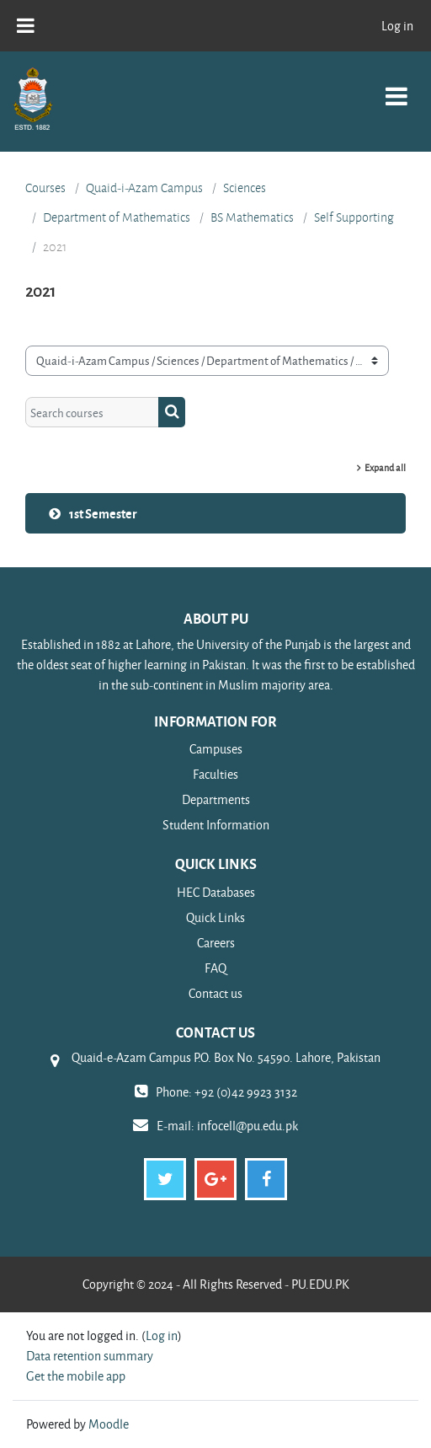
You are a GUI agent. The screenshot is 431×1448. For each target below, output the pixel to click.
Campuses (215, 749)
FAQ (215, 968)
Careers (216, 943)
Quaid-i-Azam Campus (144, 188)
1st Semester (103, 513)
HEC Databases (216, 892)
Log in (397, 26)
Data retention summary (89, 1356)
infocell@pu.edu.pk (247, 1125)
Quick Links (215, 917)
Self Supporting (354, 217)
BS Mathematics (252, 217)
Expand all (385, 467)
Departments (216, 799)
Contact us (215, 993)
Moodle (108, 1424)
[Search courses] (92, 412)
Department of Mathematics (116, 217)
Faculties (215, 774)
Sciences (244, 188)
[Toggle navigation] (396, 87)
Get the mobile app (75, 1376)
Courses (45, 188)
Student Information (215, 825)
